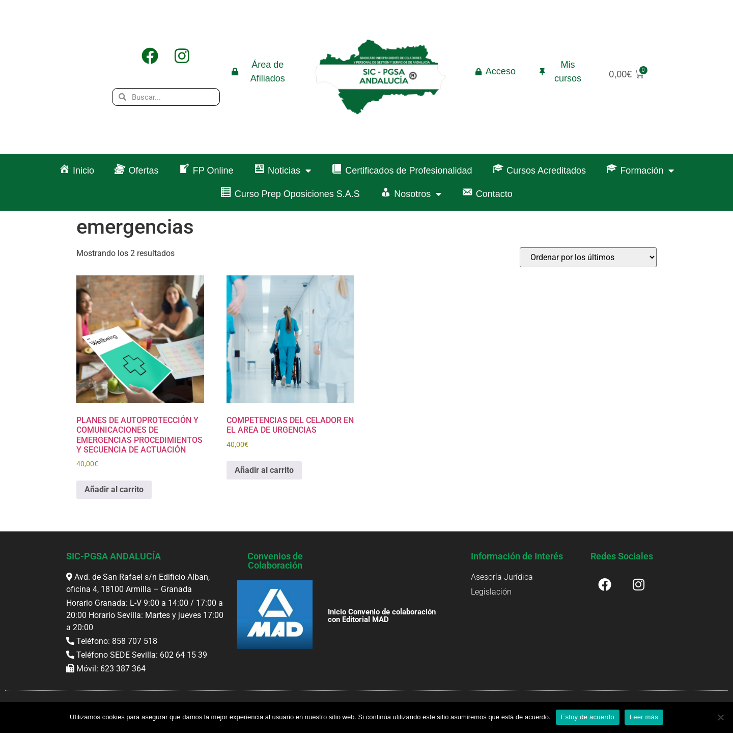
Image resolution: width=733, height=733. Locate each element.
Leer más (644, 717)
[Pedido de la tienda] (588, 257)
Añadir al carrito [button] (114, 489)
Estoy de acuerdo (587, 717)
